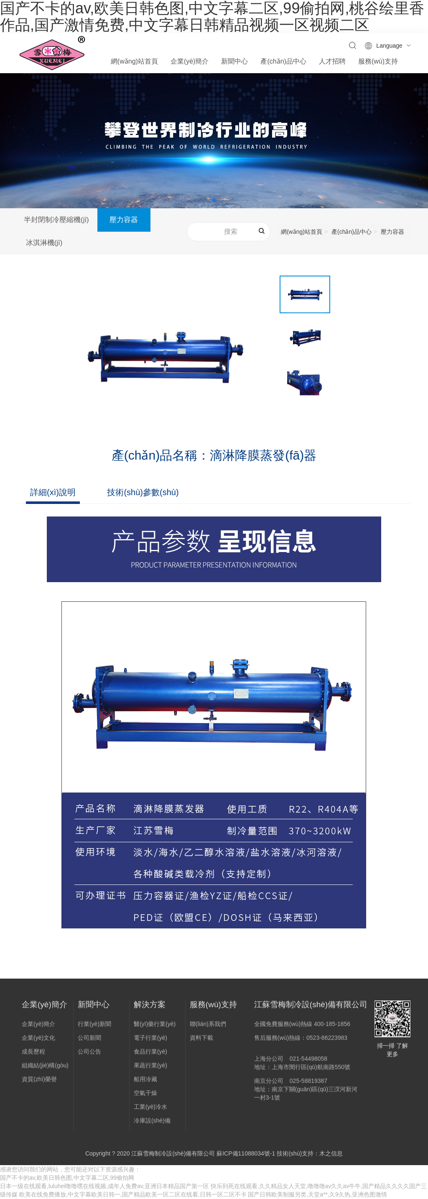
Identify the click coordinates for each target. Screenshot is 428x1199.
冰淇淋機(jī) (44, 243)
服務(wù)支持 (213, 1009)
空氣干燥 (145, 1097)
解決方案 (150, 1009)
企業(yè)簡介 (44, 1009)
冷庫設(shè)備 (152, 1125)
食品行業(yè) (150, 1056)
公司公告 (89, 1056)
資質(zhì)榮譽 (39, 1083)
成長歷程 (33, 1056)
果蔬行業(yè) (150, 1069)
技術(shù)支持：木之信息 (310, 1153)
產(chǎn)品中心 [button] (283, 61)
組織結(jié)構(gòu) (45, 1069)
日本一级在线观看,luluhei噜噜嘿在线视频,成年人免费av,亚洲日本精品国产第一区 (104, 1186)
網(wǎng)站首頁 (134, 61)
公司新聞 (89, 1042)
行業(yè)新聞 (94, 1028)
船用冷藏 (145, 1083)
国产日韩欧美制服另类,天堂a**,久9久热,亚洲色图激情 (317, 1194)
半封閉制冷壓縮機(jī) (56, 220)
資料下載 (201, 1042)
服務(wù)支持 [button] (378, 61)
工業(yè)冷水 (150, 1111)
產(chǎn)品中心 (351, 231)
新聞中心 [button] (234, 61)
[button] (214, 200)
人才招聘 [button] (332, 61)
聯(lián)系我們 (208, 1028)
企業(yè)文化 (38, 1042)
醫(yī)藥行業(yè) (155, 1028)
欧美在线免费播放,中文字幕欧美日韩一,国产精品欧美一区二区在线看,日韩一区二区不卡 (133, 1194)
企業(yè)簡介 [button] (190, 61)
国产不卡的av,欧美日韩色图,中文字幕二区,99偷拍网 (67, 1178)
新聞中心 (94, 1009)
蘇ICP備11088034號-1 (246, 1153)
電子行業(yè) (150, 1042)
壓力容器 (124, 220)
